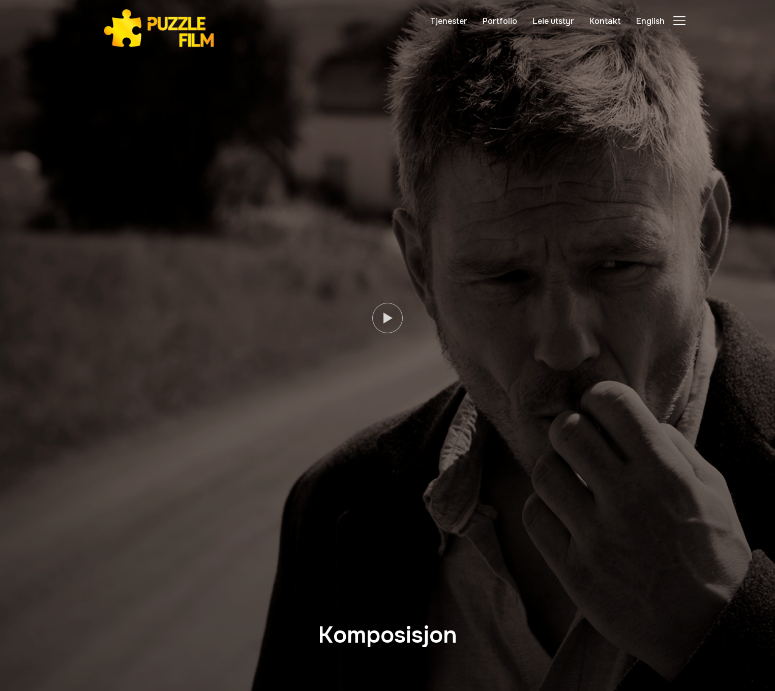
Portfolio (500, 21)
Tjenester (448, 21)
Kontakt (605, 21)
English (650, 21)
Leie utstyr (553, 21)
